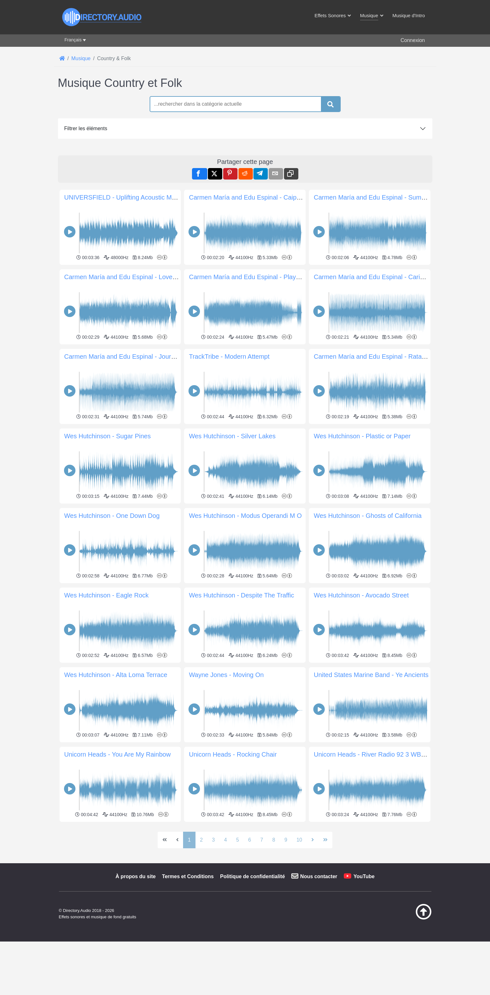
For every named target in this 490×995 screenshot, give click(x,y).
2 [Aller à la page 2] (201, 840)
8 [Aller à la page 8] (273, 840)
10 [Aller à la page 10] (299, 840)
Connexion (413, 40)
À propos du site (136, 876)
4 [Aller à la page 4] (225, 840)
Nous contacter (318, 876)
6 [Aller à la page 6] (249, 840)
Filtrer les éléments (85, 128)
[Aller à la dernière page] (325, 840)
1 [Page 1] (189, 840)
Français (73, 39)
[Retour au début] (407, 918)
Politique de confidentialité (252, 876)
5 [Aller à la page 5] (237, 840)
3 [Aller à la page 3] (213, 840)
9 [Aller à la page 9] (285, 840)
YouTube (363, 876)
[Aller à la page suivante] (313, 840)
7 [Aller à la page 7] (261, 840)
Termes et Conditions (188, 876)
